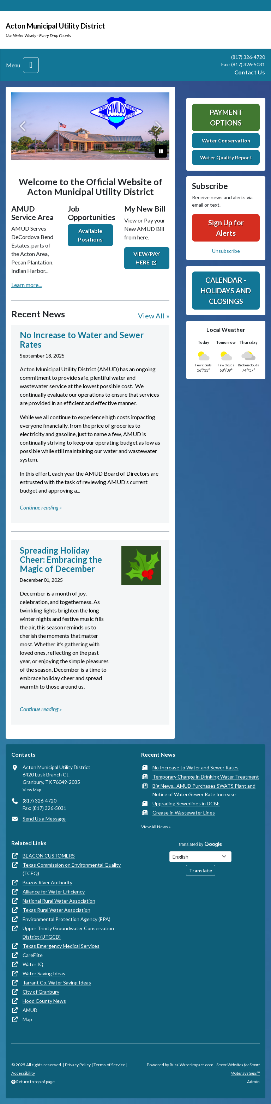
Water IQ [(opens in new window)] (33, 964)
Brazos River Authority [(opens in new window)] (47, 882)
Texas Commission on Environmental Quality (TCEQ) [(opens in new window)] (72, 869)
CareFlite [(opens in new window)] (33, 955)
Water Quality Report (226, 157)
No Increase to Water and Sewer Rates (195, 767)
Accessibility (23, 1073)
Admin (253, 1081)
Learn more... (26, 284)
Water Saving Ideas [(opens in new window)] (44, 973)
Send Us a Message (44, 819)
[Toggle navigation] (31, 65)
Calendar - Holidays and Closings (226, 290)
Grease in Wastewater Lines (183, 813)
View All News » (156, 826)
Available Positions (90, 235)
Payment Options (226, 117)
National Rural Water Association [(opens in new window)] (59, 901)
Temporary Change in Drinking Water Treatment (205, 777)
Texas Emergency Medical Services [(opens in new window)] (61, 946)
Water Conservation (226, 141)
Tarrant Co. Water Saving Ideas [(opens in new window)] (57, 983)
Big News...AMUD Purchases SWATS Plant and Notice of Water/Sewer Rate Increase (203, 790)
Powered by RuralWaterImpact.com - (203, 1069)
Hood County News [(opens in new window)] (44, 1001)
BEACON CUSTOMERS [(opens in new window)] (49, 856)
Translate (200, 870)
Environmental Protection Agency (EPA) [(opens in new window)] (66, 919)
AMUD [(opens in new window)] (30, 1010)
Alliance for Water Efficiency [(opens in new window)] (54, 892)
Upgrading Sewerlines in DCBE (186, 803)
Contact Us (249, 72)
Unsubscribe (226, 251)
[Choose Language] (200, 856)
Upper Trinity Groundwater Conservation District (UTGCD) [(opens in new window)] (68, 932)
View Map (32, 789)
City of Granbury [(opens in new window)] (41, 992)
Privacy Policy (78, 1064)
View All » (153, 315)
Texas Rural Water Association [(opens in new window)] (56, 910)
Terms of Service (109, 1064)
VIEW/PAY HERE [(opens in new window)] (146, 258)
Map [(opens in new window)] (27, 1019)
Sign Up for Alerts (226, 227)
